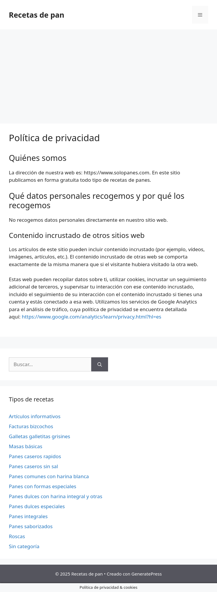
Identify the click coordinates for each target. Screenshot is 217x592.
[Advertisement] (108, 73)
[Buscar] (99, 364)
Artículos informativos (34, 416)
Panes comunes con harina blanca (49, 476)
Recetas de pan (36, 15)
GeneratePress (146, 574)
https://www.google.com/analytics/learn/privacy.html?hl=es (91, 316)
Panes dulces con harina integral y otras (55, 496)
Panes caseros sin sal (33, 466)
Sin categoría (24, 546)
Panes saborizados (31, 526)
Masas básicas (25, 446)
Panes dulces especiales (37, 506)
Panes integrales (28, 516)
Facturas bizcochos (31, 426)
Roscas (17, 536)
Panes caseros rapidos (35, 456)
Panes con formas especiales (42, 486)
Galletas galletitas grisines (39, 436)
